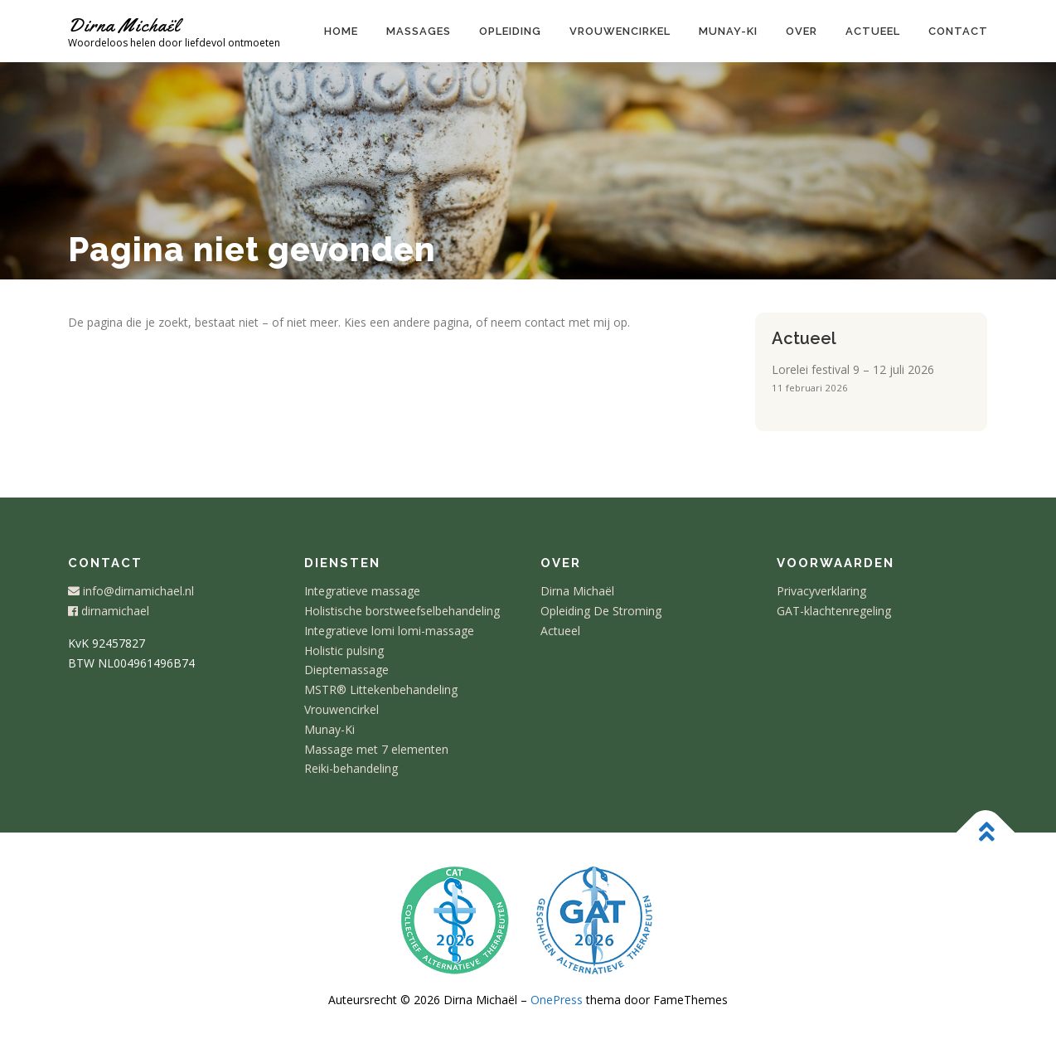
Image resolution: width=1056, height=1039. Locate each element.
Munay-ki (728, 31)
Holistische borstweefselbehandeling (402, 611)
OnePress (556, 999)
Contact (958, 31)
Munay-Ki (329, 729)
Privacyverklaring (821, 591)
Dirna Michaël (124, 25)
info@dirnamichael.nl (131, 591)
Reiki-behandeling (351, 768)
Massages (418, 31)
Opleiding (510, 31)
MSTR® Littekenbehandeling (381, 689)
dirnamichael (108, 611)
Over (801, 31)
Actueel (872, 31)
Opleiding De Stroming (600, 611)
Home (341, 31)
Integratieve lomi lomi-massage (389, 630)
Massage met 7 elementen (376, 749)
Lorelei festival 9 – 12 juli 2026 (853, 369)
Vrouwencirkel (620, 31)
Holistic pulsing (344, 650)
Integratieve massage (362, 591)
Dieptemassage (346, 669)
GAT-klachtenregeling (834, 611)
